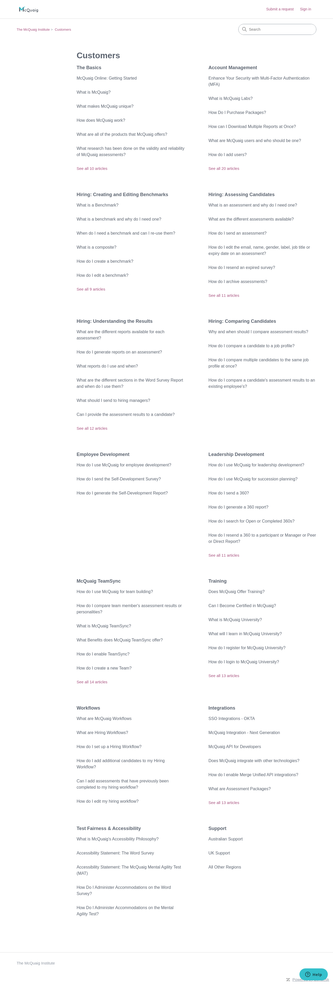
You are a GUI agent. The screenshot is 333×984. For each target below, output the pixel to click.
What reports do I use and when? (107, 366)
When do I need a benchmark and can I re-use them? (125, 233)
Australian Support (225, 839)
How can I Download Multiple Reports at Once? (252, 126)
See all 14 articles (91, 682)
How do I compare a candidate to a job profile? (251, 346)
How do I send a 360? (228, 493)
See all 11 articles (223, 295)
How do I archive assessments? (237, 281)
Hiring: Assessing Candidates (241, 194)
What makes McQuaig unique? (104, 106)
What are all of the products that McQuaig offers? (121, 134)
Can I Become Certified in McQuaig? (242, 605)
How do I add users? (227, 154)
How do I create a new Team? (103, 668)
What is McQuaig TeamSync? (103, 626)
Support (217, 828)
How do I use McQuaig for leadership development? (256, 465)
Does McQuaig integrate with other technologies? (253, 760)
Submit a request (280, 9)
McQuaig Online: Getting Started (106, 78)
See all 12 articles (91, 428)
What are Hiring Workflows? (102, 732)
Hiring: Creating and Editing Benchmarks (122, 194)
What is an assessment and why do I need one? (252, 205)
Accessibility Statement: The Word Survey (115, 853)
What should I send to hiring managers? (113, 400)
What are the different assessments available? (251, 219)
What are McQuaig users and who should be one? (254, 140)
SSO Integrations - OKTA (231, 718)
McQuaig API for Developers (234, 746)
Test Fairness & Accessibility (108, 828)
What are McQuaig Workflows (103, 718)
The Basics (88, 67)
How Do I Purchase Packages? (237, 112)
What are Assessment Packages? (239, 789)
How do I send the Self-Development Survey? (118, 479)
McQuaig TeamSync (98, 581)
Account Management (232, 67)
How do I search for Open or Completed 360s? (251, 521)
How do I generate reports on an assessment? (119, 352)
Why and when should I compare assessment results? (258, 332)
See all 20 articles (223, 168)
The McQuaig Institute (33, 29)
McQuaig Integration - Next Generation (244, 732)
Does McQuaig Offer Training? (236, 591)
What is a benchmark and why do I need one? (118, 219)
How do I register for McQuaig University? (246, 648)
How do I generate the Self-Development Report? (122, 493)
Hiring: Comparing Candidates (242, 321)
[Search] (277, 29)
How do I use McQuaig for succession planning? (252, 479)
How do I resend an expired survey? (241, 267)
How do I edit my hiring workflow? (107, 801)
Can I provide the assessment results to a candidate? (125, 414)
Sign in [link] (305, 9)
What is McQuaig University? (235, 620)
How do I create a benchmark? (104, 261)
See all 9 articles (90, 289)
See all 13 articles (223, 675)
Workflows (88, 708)
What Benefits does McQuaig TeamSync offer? (119, 640)
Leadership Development (236, 454)
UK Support (219, 853)
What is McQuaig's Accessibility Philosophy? (117, 839)
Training (217, 581)
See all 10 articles (91, 168)
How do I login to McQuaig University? (243, 662)
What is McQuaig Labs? (230, 98)
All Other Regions (224, 867)
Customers (63, 29)
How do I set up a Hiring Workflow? (109, 746)
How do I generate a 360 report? (238, 507)
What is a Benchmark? (97, 205)
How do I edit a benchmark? (102, 275)
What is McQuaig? (93, 92)
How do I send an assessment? (237, 233)
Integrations (221, 708)
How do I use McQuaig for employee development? (123, 465)
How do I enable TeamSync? (102, 654)
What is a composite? (96, 247)
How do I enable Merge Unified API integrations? (253, 775)
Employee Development (102, 454)
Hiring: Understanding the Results (114, 321)
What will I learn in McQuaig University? (245, 634)
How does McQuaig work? (100, 120)
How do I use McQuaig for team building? (114, 591)
